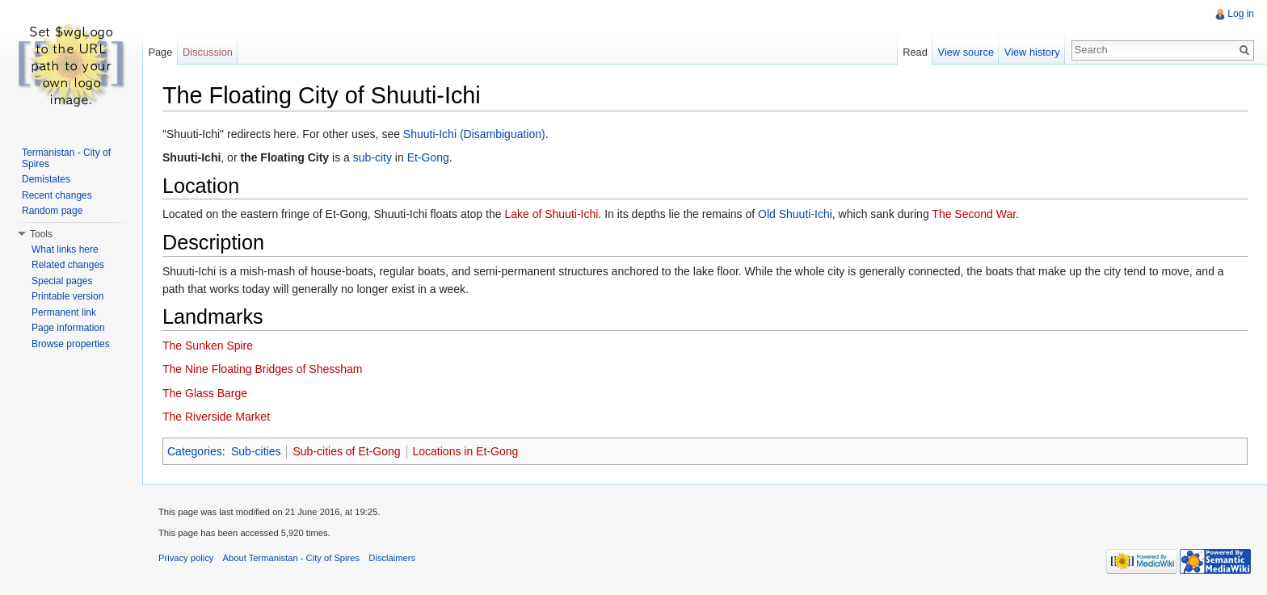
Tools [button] (41, 234)
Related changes (68, 264)
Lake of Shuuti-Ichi (551, 213)
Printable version (67, 296)
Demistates (46, 179)
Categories (194, 451)
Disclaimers (391, 558)
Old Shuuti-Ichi (795, 213)
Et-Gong (428, 157)
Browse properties (71, 344)
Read (915, 52)
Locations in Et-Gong (466, 451)
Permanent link (64, 312)
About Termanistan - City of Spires (291, 558)
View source (966, 52)
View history (1032, 52)
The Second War (974, 213)
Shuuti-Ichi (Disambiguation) (474, 134)
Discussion (208, 52)
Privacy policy (185, 558)
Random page (52, 210)
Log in (1240, 13)
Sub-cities (255, 451)
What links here (65, 249)
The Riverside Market (216, 416)
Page (160, 52)
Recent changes (57, 195)
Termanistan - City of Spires (66, 158)
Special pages (62, 281)
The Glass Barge (204, 393)
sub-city (372, 157)
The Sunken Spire (207, 345)
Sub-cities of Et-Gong (346, 451)
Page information (68, 327)
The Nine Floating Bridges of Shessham (262, 368)
